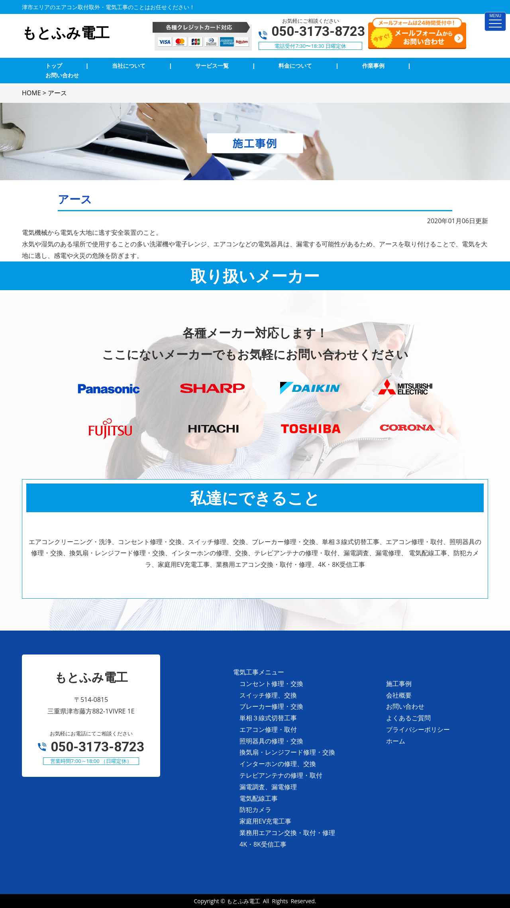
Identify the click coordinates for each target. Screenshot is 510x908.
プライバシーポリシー (418, 729)
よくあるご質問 (408, 717)
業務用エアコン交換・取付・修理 (287, 832)
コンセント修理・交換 (271, 683)
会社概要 (399, 695)
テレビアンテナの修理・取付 (280, 775)
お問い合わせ (405, 706)
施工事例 (399, 683)
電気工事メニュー (258, 672)
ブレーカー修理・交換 (271, 706)
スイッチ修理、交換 (268, 695)
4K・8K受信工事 (262, 844)
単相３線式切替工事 (268, 717)
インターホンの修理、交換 (277, 763)
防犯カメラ (255, 809)
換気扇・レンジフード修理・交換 (287, 752)
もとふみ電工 (243, 901)
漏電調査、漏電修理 (268, 786)
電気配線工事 (258, 798)
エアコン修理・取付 (268, 729)
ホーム (395, 741)
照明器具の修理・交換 (271, 741)
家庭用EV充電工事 (265, 821)
